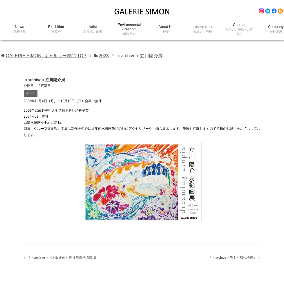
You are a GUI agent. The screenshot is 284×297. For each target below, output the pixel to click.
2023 (30, 93)
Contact (239, 29)
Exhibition (56, 29)
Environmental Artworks (129, 29)
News (19, 29)
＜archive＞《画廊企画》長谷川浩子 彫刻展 (64, 257)
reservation (202, 29)
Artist (92, 29)
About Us (166, 29)
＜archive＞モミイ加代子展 (232, 257)
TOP (46, 55)
